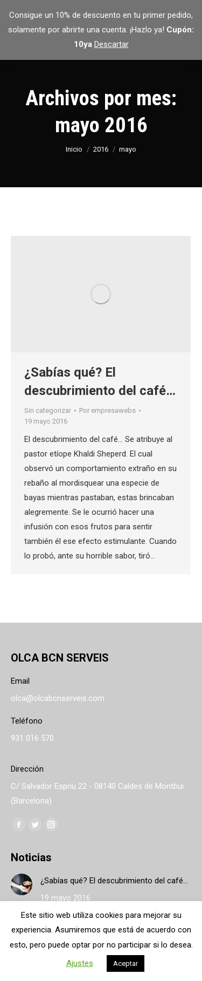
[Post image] (21, 884)
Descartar (111, 44)
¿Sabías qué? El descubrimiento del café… (114, 880)
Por (107, 410)
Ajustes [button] (79, 963)
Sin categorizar (47, 410)
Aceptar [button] (125, 963)
